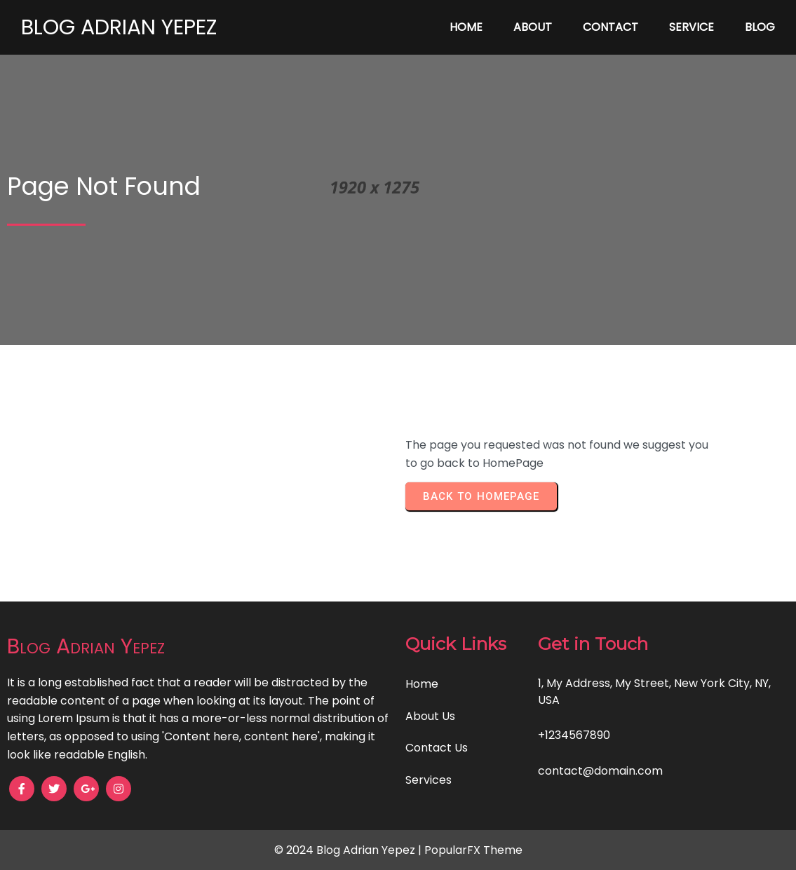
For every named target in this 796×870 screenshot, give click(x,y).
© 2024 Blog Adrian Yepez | (349, 850)
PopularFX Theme (473, 850)
